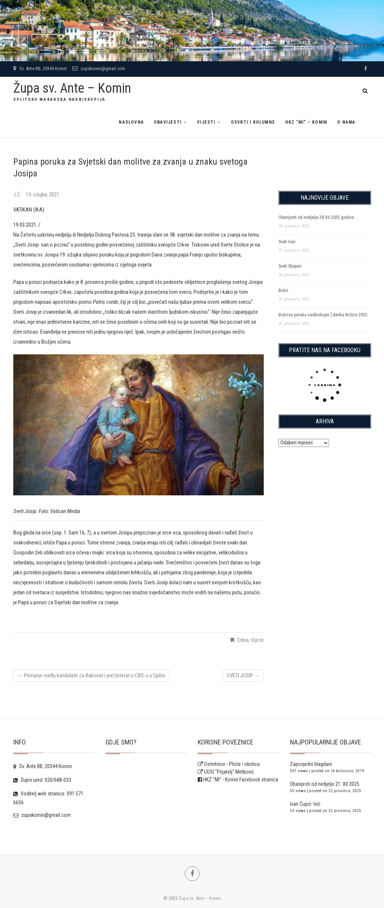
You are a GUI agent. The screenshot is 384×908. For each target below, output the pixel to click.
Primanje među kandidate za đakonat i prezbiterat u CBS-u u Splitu (91, 675)
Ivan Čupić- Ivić (305, 804)
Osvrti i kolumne (253, 122)
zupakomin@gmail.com (98, 68)
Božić (283, 290)
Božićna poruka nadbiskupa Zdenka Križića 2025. (324, 314)
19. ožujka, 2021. (43, 194)
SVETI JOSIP (243, 675)
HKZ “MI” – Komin (306, 122)
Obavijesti (167, 122)
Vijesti (206, 122)
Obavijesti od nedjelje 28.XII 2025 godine (316, 217)
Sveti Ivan (287, 241)
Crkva (243, 640)
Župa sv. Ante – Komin (72, 88)
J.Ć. (17, 194)
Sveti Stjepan (290, 266)
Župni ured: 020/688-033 (42, 780)
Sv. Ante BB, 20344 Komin (40, 68)
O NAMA (346, 122)
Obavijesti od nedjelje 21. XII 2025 (324, 784)
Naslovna (131, 122)
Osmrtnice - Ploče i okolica (229, 764)
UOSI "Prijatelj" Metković (226, 772)
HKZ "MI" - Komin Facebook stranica (240, 780)
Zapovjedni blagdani (311, 764)
